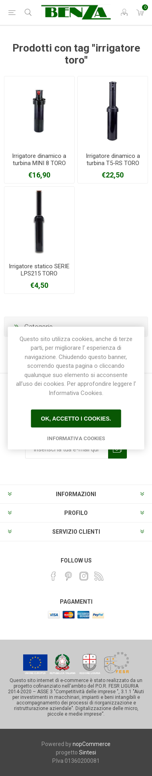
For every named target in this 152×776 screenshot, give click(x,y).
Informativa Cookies (76, 438)
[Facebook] (53, 576)
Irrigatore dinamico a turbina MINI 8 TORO (39, 159)
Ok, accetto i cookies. (76, 418)
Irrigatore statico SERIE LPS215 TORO (39, 270)
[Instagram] (83, 576)
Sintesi (87, 752)
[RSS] (99, 576)
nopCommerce (92, 744)
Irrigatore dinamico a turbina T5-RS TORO (113, 159)
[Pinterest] (68, 576)
